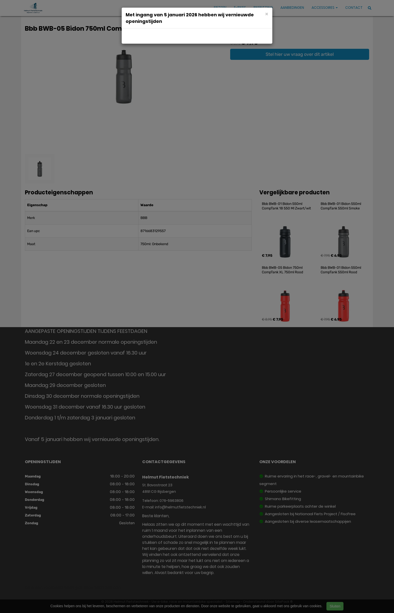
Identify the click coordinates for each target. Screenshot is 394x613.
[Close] (266, 13)
